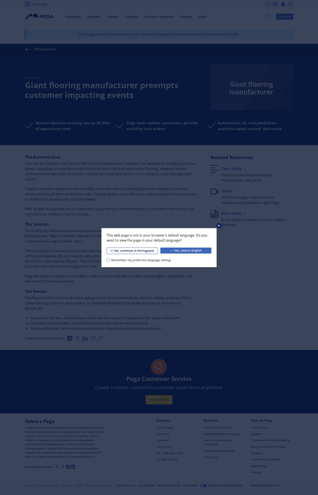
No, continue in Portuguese (132, 250)
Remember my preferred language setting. (141, 260)
